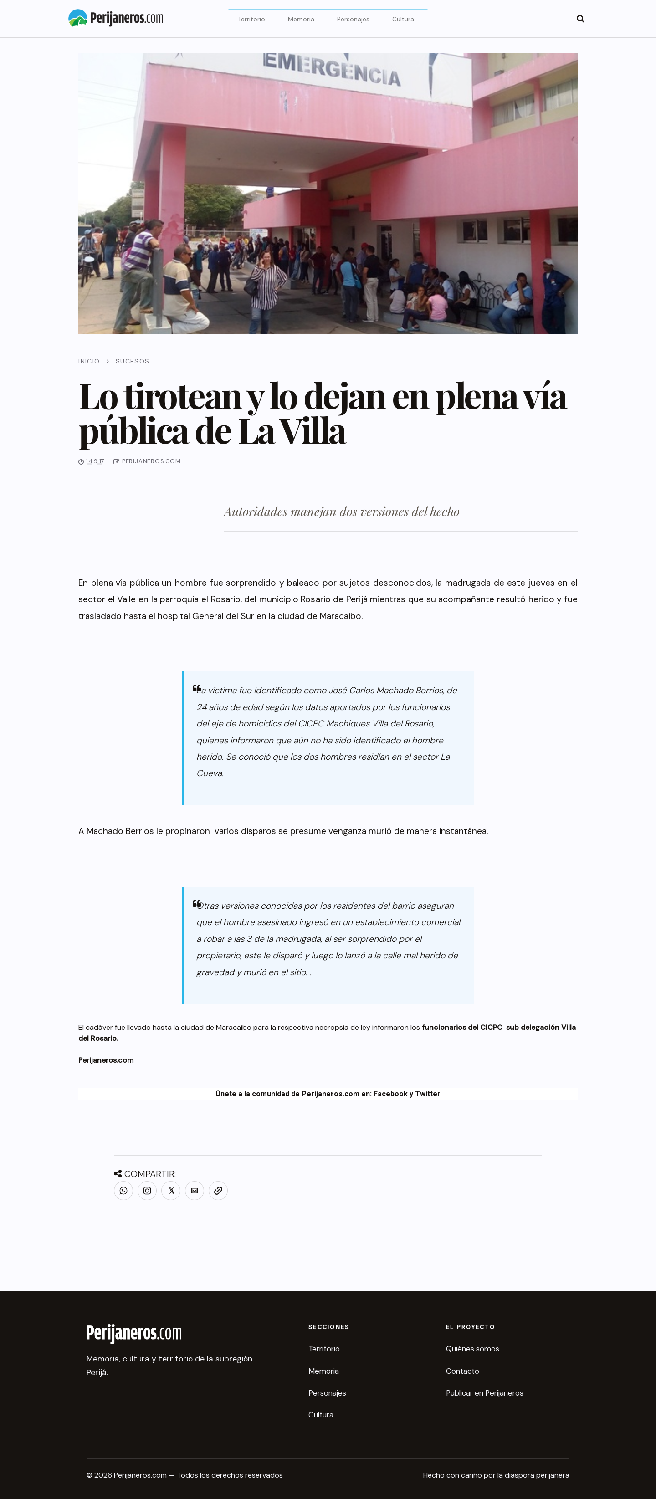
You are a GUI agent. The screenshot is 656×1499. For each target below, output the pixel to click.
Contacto (462, 1371)
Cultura (403, 19)
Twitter (428, 1094)
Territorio (251, 19)
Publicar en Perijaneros (484, 1393)
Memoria (301, 19)
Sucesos (133, 361)
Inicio (89, 361)
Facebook (391, 1094)
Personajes (353, 19)
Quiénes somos (472, 1349)
